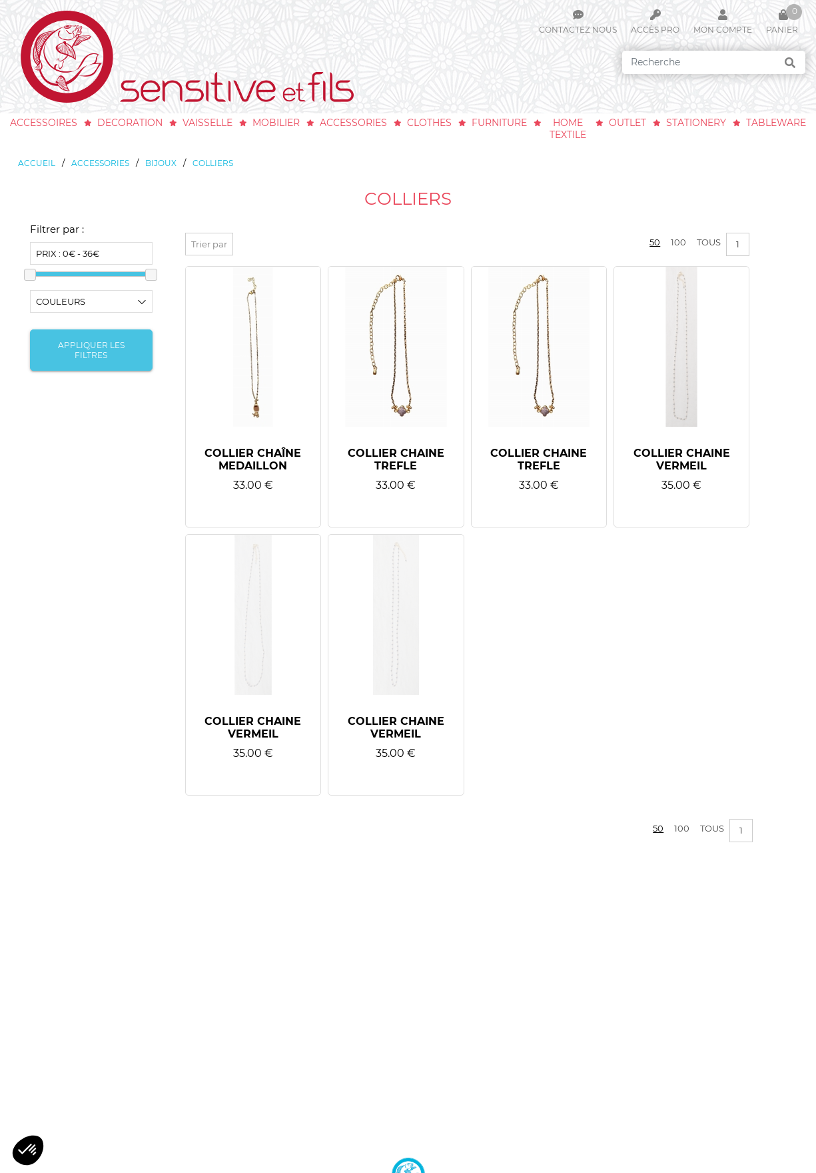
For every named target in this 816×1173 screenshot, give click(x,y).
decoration (130, 123)
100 (678, 242)
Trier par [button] (209, 244)
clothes (429, 123)
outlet (627, 123)
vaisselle (207, 123)
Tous (709, 242)
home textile (568, 129)
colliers (213, 163)
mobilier (276, 123)
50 (654, 242)
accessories (353, 123)
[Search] (713, 62)
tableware (776, 123)
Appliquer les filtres (91, 350)
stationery (696, 123)
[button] (28, 1150)
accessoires (43, 123)
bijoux (161, 163)
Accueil (36, 163)
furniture (499, 123)
